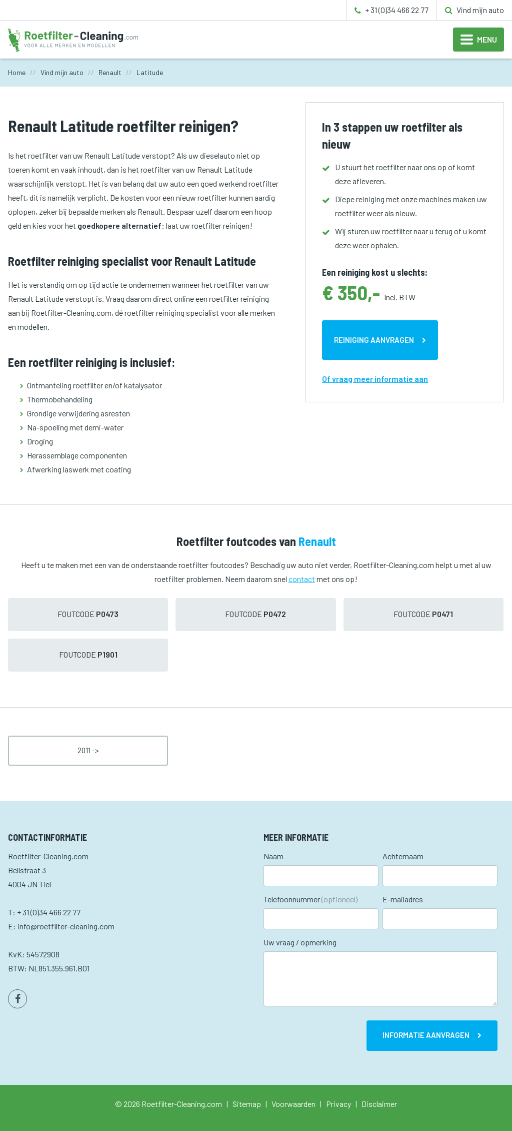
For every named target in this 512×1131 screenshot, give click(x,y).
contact (301, 579)
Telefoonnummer (311, 899)
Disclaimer (379, 1103)
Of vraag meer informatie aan (375, 378)
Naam (274, 856)
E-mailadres (402, 899)
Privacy (338, 1103)
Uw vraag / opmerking (300, 942)
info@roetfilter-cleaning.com (66, 926)
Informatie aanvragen (426, 1034)
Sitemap (246, 1103)
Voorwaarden (294, 1103)
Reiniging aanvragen (374, 339)
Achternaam (403, 856)
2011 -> (88, 750)
